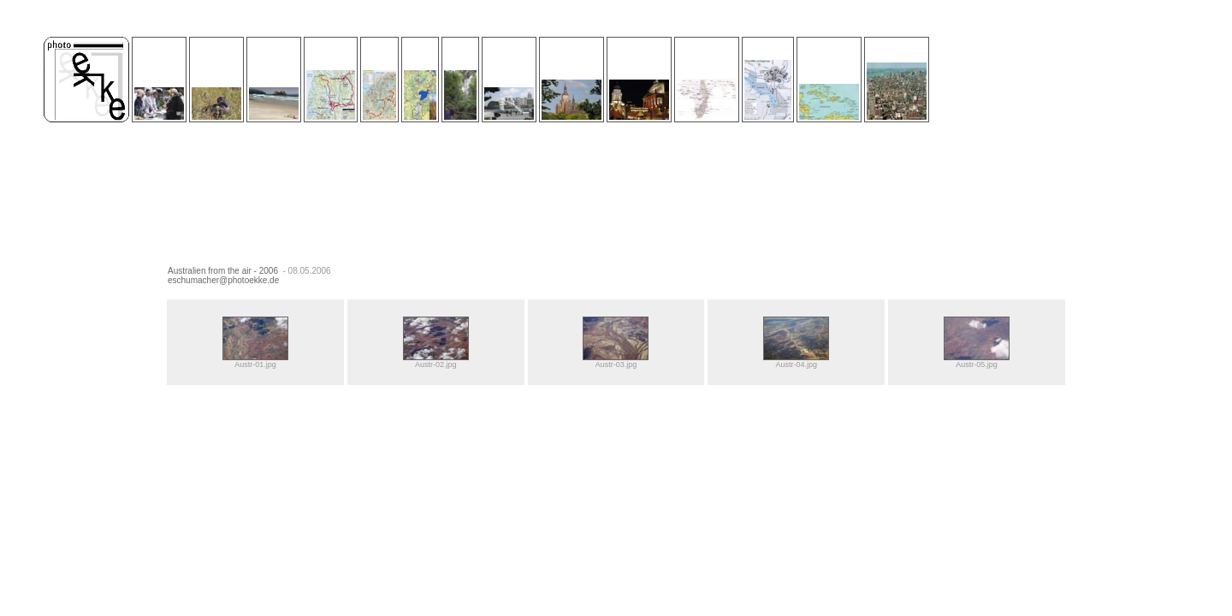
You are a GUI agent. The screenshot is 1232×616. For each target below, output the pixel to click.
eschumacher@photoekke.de (223, 280)
